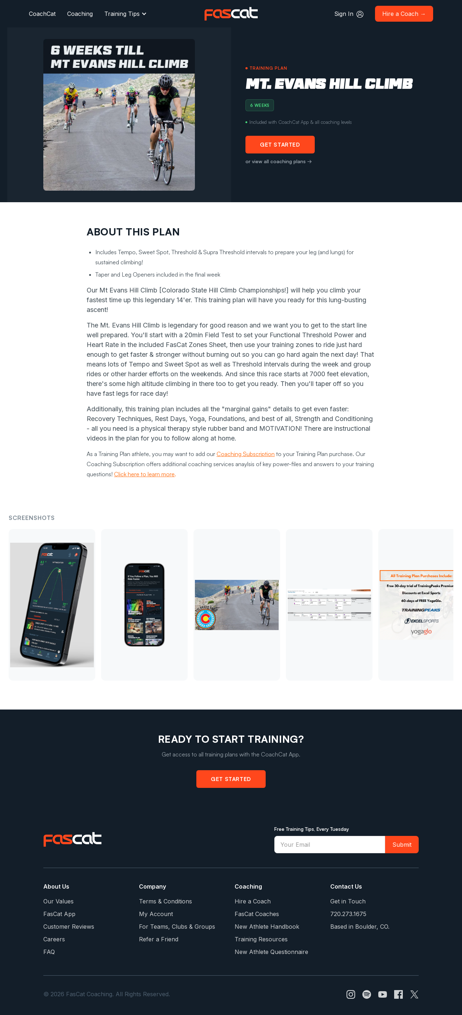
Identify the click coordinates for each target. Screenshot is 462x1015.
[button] (125, 14)
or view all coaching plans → (278, 161)
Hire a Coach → (404, 13)
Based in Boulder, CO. (359, 926)
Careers (54, 939)
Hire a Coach (253, 901)
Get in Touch (348, 901)
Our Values (58, 901)
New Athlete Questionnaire (271, 951)
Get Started (280, 144)
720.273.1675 (348, 914)
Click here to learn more (144, 474)
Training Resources (261, 939)
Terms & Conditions (165, 901)
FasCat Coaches (257, 914)
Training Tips (122, 13)
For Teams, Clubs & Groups (177, 926)
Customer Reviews (68, 926)
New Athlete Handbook (267, 926)
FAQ (49, 951)
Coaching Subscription (246, 453)
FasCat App (59, 914)
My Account (156, 914)
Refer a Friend (158, 939)
